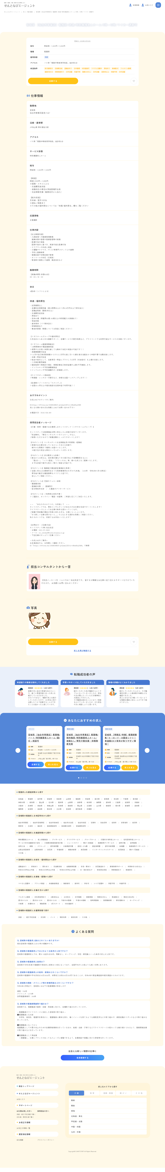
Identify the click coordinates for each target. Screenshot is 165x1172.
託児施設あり (102, 870)
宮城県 (49, 801)
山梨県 (70, 805)
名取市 (115, 825)
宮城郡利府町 (82, 829)
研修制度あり (118, 873)
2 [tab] (81, 780)
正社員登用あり (41, 901)
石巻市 (94, 825)
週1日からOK (23, 904)
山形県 (69, 801)
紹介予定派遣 (31, 921)
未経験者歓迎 (55, 887)
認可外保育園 (111, 849)
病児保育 (106, 853)
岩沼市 (136, 825)
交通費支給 (58, 870)
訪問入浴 (21, 849)
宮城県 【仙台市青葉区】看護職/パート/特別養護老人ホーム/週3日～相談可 (44, 740)
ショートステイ (74, 846)
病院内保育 (94, 853)
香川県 (119, 808)
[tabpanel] (44, 749)
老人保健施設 (43, 842)
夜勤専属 (90, 901)
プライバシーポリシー (45, 1141)
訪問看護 (135, 846)
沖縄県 (90, 812)
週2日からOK (38, 904)
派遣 (20, 921)
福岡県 (20, 812)
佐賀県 (30, 812)
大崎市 (30, 829)
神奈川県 (21, 805)
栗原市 (20, 829)
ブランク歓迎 (40, 887)
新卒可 (78, 887)
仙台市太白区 (69, 825)
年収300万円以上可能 (26, 873)
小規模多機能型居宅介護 (54, 846)
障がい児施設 (35, 856)
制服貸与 (131, 873)
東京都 (136, 801)
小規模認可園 (69, 849)
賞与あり (46, 870)
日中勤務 (79, 901)
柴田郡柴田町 (52, 829)
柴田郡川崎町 (67, 829)
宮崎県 (69, 812)
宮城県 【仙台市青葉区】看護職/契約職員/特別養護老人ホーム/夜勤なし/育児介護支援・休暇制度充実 (82, 742)
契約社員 (63, 921)
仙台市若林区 (55, 825)
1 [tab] (78, 780)
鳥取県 (61, 808)
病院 (31, 849)
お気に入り (21, 1101)
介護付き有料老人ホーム (111, 842)
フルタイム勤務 (24, 901)
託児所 (71, 853)
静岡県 (99, 805)
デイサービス (58, 842)
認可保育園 (55, 849)
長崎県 (40, 812)
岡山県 (80, 808)
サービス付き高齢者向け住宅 (29, 846)
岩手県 (40, 801)
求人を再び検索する (82, 650)
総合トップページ (26, 1088)
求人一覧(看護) (28, 12)
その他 (47, 856)
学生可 (87, 887)
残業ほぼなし (104, 901)
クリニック (42, 849)
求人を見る (53, 766)
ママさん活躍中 (24, 887)
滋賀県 (128, 805)
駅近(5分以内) (131, 901)
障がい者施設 (90, 846)
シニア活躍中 (100, 887)
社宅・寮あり (87, 870)
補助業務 (43, 907)
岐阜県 (90, 805)
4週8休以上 (55, 901)
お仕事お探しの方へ (24, 1113)
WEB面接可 (70, 907)
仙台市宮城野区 (39, 825)
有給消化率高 (104, 873)
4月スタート (56, 907)
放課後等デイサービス (107, 846)
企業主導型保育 (46, 853)
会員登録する (83, 1059)
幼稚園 (123, 849)
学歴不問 (113, 887)
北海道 (20, 801)
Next (147, 752)
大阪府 (20, 808)
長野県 (80, 805)
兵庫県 (30, 808)
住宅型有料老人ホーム (134, 842)
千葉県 (127, 801)
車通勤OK (117, 901)
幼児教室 (21, 856)
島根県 (70, 808)
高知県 (138, 808)
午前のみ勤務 (67, 904)
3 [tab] (83, 780)
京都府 (138, 805)
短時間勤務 (96, 904)
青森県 (30, 801)
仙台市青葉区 (23, 825)
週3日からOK (53, 904)
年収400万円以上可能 (47, 873)
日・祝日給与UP (88, 873)
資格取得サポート (118, 870)
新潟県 (32, 805)
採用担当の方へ (43, 1113)
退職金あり (22, 870)
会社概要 (20, 1141)
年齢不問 (124, 887)
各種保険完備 (72, 870)
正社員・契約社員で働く (25, 1119)
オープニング (137, 904)
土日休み (68, 901)
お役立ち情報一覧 (23, 1130)
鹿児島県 (79, 812)
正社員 (43, 921)
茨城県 (88, 801)
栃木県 (98, 801)
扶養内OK (32, 907)
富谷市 (40, 829)
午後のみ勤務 (82, 904)
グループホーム (92, 842)
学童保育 (82, 853)
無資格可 (67, 887)
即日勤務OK (122, 904)
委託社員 (75, 921)
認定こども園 (84, 849)
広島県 (90, 808)
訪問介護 (124, 846)
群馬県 (107, 801)
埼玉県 (117, 801)
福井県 (61, 805)
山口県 (99, 808)
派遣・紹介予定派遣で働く (26, 1116)
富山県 (41, 805)
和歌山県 (50, 808)
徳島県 (109, 808)
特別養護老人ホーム (26, 842)
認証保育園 (97, 849)
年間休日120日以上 (137, 870)
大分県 (59, 812)
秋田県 (59, 801)
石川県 (51, 805)
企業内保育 (60, 853)
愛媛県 (128, 808)
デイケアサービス (74, 842)
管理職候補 (109, 904)
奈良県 (40, 808)
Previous (17, 752)
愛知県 (109, 805)
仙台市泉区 (83, 825)
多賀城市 (126, 825)
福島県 (78, 801)
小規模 (20, 907)
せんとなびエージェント (12, 12)
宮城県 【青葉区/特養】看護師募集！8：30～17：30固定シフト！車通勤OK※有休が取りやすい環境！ (121, 742)
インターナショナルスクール (126, 853)
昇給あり (34, 870)
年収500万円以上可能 (69, 873)
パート (53, 921)
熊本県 (49, 812)
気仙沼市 (105, 825)
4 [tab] (86, 780)
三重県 (119, 805)
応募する (53, 81)
